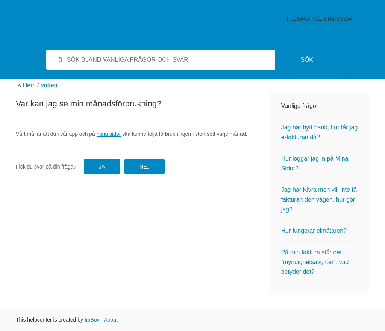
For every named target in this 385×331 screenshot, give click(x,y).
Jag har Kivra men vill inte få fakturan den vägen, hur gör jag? (319, 200)
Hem (29, 85)
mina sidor (109, 134)
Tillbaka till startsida (319, 19)
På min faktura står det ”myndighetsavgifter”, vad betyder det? (315, 262)
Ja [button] (102, 167)
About (111, 320)
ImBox (92, 320)
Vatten (48, 85)
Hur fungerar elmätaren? (314, 231)
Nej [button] (144, 167)
